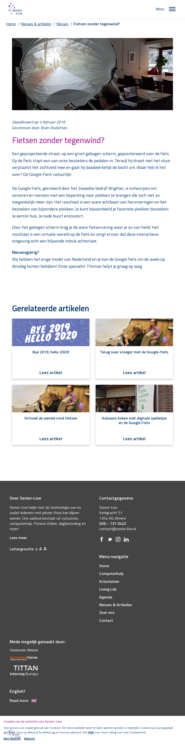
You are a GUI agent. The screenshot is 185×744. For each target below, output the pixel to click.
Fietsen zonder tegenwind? (96, 24)
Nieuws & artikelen (36, 24)
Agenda (105, 597)
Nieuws (62, 24)
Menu (160, 9)
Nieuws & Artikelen (115, 605)
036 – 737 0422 (112, 523)
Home (11, 24)
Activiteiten (109, 581)
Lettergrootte (28, 549)
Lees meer (18, 538)
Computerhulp (111, 573)
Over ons (106, 612)
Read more (23, 700)
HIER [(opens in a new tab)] (91, 732)
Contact (106, 620)
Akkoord (29, 738)
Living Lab (107, 589)
